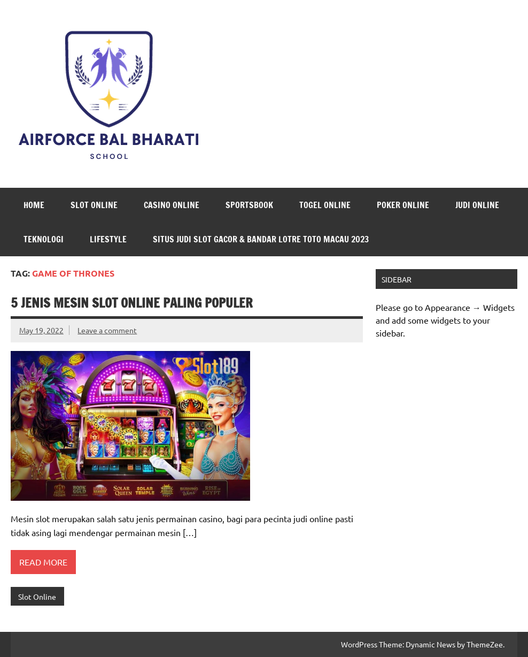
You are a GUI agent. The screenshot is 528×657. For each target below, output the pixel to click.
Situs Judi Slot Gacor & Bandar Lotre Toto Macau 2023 (261, 239)
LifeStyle (108, 239)
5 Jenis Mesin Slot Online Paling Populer (132, 303)
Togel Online (325, 205)
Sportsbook (249, 205)
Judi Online (477, 205)
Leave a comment (107, 330)
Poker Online (403, 205)
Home (34, 205)
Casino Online (171, 205)
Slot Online (94, 205)
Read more (43, 561)
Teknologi (44, 239)
